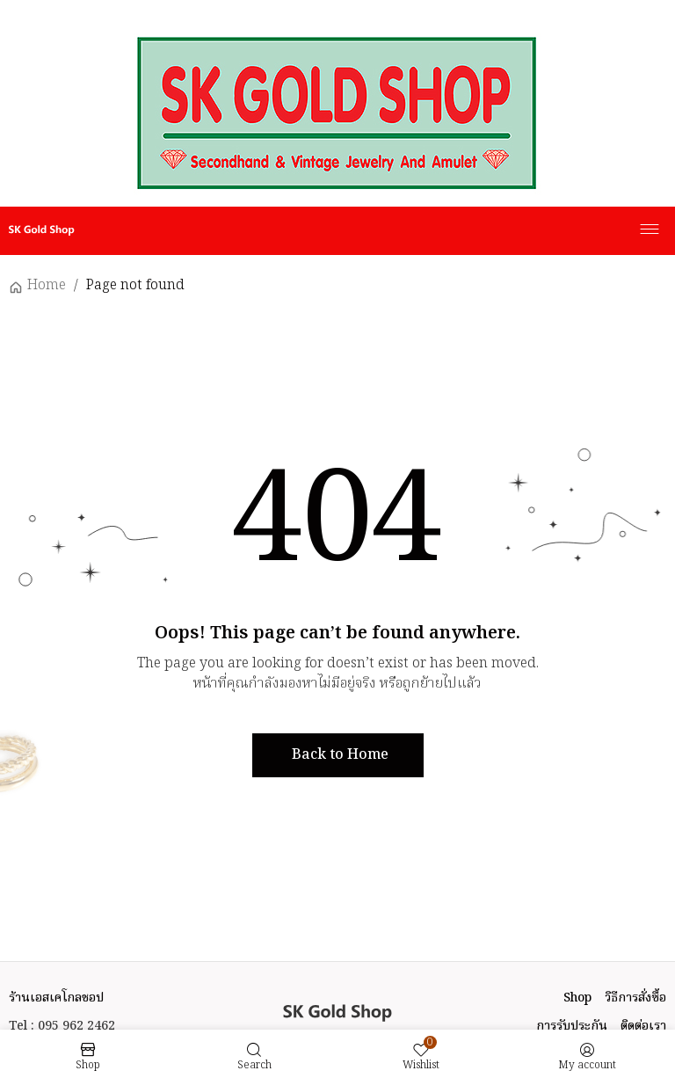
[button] (338, 755)
